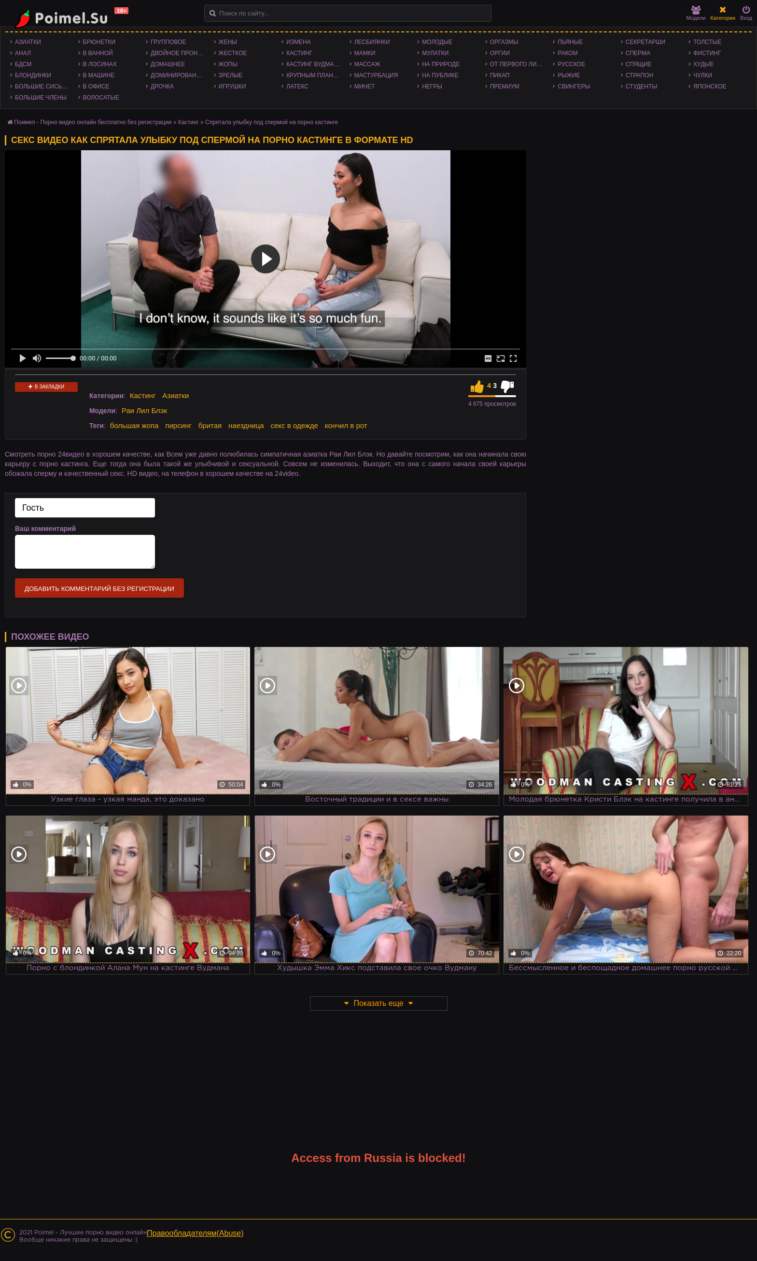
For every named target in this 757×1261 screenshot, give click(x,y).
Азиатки (28, 42)
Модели (696, 13)
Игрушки (232, 86)
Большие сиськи (42, 86)
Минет (364, 86)
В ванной (98, 53)
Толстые (707, 42)
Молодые (437, 42)
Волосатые (101, 97)
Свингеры (574, 86)
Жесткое (233, 53)
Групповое (168, 42)
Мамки (365, 53)
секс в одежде (294, 425)
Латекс (297, 86)
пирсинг (178, 425)
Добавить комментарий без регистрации (99, 588)
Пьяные (570, 42)
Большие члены (41, 97)
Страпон (639, 75)
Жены (228, 42)
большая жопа (134, 425)
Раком (567, 53)
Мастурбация (376, 75)
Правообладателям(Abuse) (195, 1233)
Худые (703, 64)
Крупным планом (314, 75)
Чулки (702, 75)
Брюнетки (99, 42)
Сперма (638, 53)
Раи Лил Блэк (144, 410)
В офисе (96, 86)
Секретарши (645, 42)
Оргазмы (504, 42)
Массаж (367, 64)
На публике (440, 75)
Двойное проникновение (180, 53)
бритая (210, 425)
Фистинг (707, 53)
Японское (709, 86)
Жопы (228, 64)
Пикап (500, 75)
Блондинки (33, 75)
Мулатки (435, 53)
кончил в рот (346, 425)
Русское (571, 64)
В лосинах (100, 64)
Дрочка (162, 86)
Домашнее (168, 64)
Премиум (504, 86)
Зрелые (231, 75)
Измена (298, 42)
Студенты (641, 86)
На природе (441, 64)
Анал (23, 53)
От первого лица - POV (519, 64)
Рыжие (569, 75)
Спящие (639, 64)
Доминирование (177, 75)
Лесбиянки (372, 42)
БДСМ (23, 64)
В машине (99, 75)
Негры (432, 86)
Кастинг (299, 53)
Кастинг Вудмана (314, 64)
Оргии (500, 53)
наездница (246, 425)
